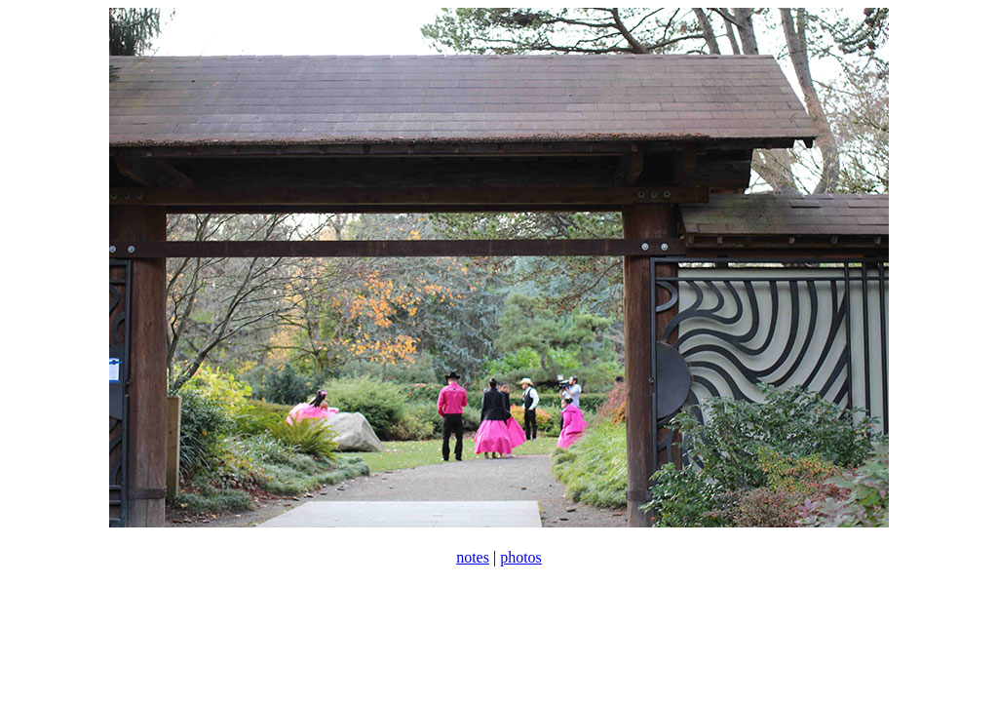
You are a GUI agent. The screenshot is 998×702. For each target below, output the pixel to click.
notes (472, 557)
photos (521, 557)
